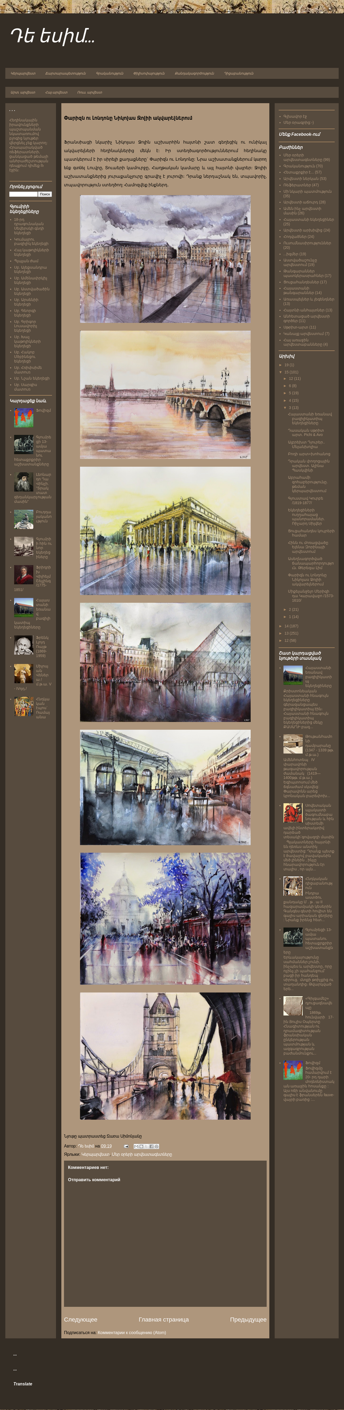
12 (291, 378)
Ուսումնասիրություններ (307, 243)
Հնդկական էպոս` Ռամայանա (43, 708)
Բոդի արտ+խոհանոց (309, 454)
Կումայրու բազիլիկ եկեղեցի (31, 241)
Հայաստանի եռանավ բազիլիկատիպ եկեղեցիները (310, 418)
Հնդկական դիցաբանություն (319, 883)
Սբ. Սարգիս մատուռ (25, 387)
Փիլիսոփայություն (149, 73)
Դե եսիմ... (51, 37)
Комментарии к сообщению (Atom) (132, 1332)
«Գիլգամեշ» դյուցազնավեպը (318, 1003)
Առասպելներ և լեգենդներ (309, 299)
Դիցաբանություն (238, 73)
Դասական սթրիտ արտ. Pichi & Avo (306, 432)
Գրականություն (109, 73)
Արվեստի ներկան (301, 178)
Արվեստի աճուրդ (300, 202)
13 (287, 633)
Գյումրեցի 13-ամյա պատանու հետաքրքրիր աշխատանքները (308, 941)
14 (287, 626)
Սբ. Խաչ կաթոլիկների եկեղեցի (27, 341)
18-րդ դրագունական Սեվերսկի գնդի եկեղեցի (29, 226)
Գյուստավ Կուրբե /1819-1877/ (305, 500)
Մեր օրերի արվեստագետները (142, 1154)
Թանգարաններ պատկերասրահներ (303, 273)
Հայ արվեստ (56, 92)
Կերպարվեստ (22, 73)
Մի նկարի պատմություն (307, 191)
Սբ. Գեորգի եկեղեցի (25, 312)
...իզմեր (291, 254)
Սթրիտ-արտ (296, 327)
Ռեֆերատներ (297, 185)
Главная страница (164, 1319)
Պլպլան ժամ (26, 261)
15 (287, 372)
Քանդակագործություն (194, 73)
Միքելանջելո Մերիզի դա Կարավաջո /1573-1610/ (311, 595)
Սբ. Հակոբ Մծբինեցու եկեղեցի (24, 356)
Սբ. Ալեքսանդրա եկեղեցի (30, 269)
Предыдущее (248, 1319)
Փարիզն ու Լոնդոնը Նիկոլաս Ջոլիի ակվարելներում (307, 579)
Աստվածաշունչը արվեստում (300, 262)
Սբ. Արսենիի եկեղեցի (26, 302)
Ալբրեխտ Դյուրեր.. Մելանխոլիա (306, 444)
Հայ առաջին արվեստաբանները (302, 342)
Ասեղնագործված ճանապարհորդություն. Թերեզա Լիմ (311, 563)
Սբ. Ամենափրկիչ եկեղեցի (31, 280)
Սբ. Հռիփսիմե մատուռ (28, 369)
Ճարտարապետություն (65, 73)
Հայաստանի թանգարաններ (298, 290)
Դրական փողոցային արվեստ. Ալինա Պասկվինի (309, 465)
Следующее (80, 1319)
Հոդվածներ (295, 236)
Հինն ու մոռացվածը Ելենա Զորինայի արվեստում (308, 547)
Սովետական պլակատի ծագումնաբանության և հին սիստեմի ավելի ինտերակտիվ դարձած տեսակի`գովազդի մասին (308, 821)
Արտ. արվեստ (22, 92)
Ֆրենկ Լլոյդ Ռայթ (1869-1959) (42, 646)
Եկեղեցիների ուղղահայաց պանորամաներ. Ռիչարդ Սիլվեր (306, 517)
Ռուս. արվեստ (89, 92)
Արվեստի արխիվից (303, 230)
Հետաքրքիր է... (298, 172)
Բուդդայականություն (44, 516)
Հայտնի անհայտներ (304, 310)
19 (287, 365)
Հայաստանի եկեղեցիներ (308, 219)
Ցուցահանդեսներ (301, 282)
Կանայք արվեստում (303, 333)
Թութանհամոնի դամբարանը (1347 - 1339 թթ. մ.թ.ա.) (319, 745)
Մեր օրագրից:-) (298, 122)
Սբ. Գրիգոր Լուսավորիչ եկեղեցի (25, 326)
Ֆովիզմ (43, 410)
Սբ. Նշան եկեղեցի (32, 378)
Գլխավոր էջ (295, 116)
